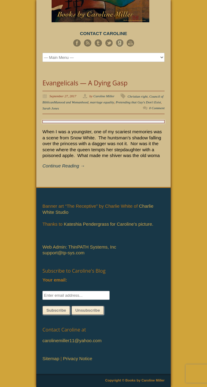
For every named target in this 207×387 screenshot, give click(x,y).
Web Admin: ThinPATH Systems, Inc (79, 246)
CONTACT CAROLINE (103, 33)
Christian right (138, 96)
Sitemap (50, 358)
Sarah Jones (50, 108)
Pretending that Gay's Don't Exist (138, 102)
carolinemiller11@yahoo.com (72, 340)
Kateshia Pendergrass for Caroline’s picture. (108, 224)
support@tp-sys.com (63, 252)
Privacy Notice (77, 358)
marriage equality (102, 102)
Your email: (54, 279)
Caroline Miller (103, 96)
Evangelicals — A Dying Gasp (85, 83)
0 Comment (157, 108)
